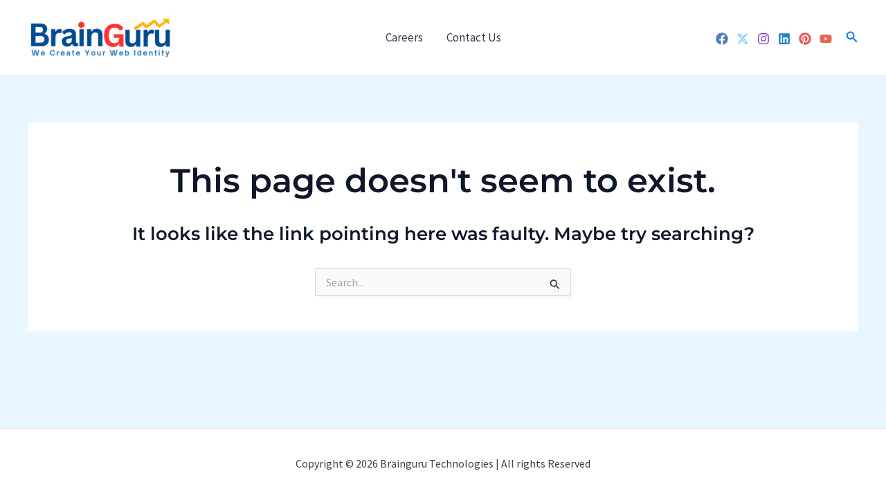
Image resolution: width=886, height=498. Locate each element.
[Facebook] (722, 39)
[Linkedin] (784, 39)
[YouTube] (826, 39)
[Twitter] (742, 39)
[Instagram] (763, 39)
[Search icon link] (852, 37)
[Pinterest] (805, 39)
